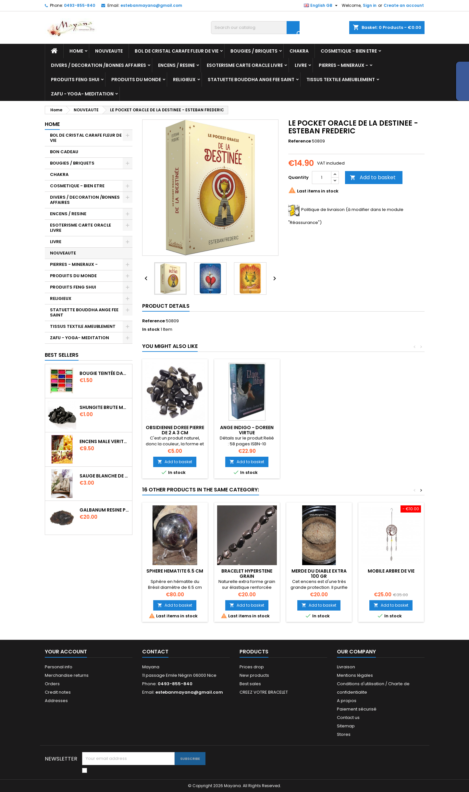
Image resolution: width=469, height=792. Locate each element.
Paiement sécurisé (356, 709)
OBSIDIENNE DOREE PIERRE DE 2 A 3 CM (175, 430)
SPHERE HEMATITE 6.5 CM (174, 571)
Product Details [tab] (166, 306)
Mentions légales (355, 675)
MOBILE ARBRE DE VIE (391, 571)
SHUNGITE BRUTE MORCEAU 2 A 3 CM (105, 407)
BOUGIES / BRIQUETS (254, 51)
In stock (151, 329)
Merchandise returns (67, 675)
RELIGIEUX (184, 79)
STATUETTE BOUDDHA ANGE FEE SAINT (251, 79)
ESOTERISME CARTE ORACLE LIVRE (245, 65)
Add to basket (373, 177)
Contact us (348, 717)
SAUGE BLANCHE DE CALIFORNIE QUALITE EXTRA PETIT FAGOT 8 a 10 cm (105, 475)
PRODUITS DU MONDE (136, 79)
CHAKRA (299, 51)
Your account (66, 651)
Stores (344, 734)
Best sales (250, 684)
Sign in (369, 5)
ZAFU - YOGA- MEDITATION (82, 94)
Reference (299, 141)
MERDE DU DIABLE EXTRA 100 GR (319, 573)
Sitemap (346, 726)
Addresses (56, 701)
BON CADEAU (64, 152)
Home (76, 51)
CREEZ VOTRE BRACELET (264, 692)
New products (254, 675)
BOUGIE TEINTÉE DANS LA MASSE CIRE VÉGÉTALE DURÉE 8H (105, 373)
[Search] (255, 27)
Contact (155, 651)
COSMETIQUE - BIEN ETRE (349, 51)
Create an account (404, 5)
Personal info (58, 667)
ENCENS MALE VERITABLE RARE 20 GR (105, 441)
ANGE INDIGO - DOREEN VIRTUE (247, 430)
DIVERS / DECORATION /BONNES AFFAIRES (98, 65)
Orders (52, 684)
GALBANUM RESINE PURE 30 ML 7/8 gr (105, 510)
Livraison (346, 667)
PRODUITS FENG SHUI (75, 79)
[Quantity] (321, 177)
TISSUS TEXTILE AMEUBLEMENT (340, 79)
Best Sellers (62, 355)
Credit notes (58, 692)
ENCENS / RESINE (176, 65)
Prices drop (252, 667)
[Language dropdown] (321, 5)
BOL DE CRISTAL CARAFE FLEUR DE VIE (176, 51)
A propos (346, 701)
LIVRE (301, 65)
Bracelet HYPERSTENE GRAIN (246, 573)
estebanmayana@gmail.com (151, 5)
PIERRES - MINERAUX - (343, 65)
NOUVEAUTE (109, 51)
